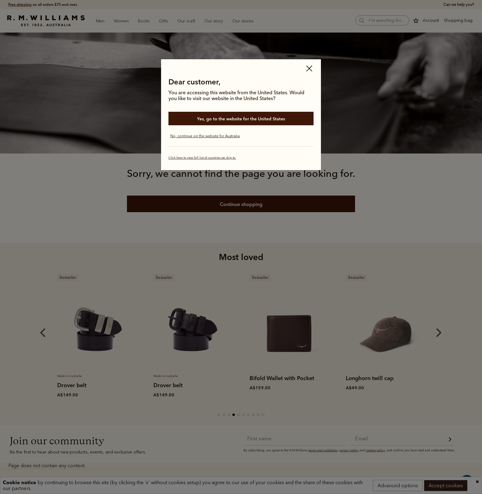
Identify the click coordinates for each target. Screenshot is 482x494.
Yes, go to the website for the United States (241, 119)
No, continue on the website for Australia (205, 136)
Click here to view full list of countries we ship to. (202, 158)
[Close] (309, 69)
